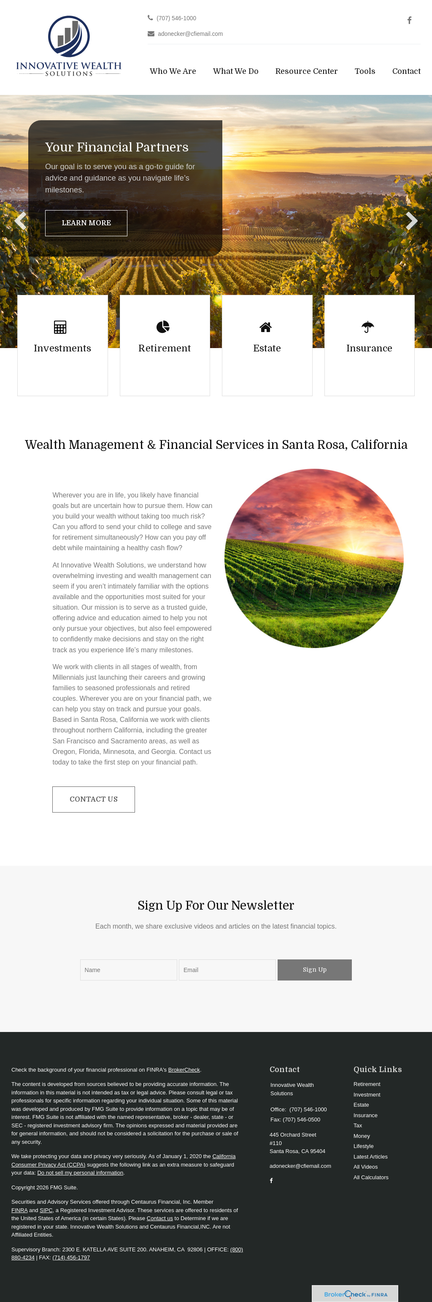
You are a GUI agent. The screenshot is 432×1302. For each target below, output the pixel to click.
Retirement (367, 1084)
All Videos (366, 1167)
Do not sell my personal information (80, 1173)
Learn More (86, 223)
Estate (361, 1105)
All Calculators (371, 1177)
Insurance (366, 1115)
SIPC (46, 1210)
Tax (358, 1125)
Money (362, 1136)
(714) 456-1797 (71, 1257)
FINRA (19, 1210)
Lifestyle (364, 1146)
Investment (367, 1094)
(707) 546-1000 (176, 18)
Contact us (160, 1218)
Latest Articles (371, 1156)
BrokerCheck (184, 1070)
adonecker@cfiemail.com (190, 34)
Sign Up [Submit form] (315, 969)
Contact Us (94, 799)
